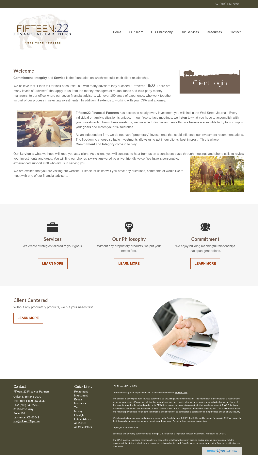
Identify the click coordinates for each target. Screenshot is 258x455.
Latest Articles (82, 419)
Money (78, 411)
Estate (78, 399)
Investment (81, 395)
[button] (136, 32)
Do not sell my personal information (190, 421)
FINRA (217, 433)
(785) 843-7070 (227, 3)
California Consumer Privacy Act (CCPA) (212, 418)
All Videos (80, 423)
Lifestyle (79, 415)
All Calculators (83, 427)
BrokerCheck (181, 392)
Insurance (80, 403)
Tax (76, 407)
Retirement (81, 391)
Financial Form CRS (127, 386)
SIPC (224, 433)
